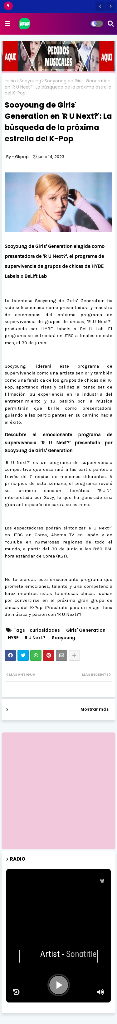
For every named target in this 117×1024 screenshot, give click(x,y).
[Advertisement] (58, 790)
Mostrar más (94, 709)
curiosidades (45, 630)
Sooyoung (30, 81)
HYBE (13, 638)
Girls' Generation (85, 630)
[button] (100, 6)
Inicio (10, 81)
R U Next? (35, 638)
